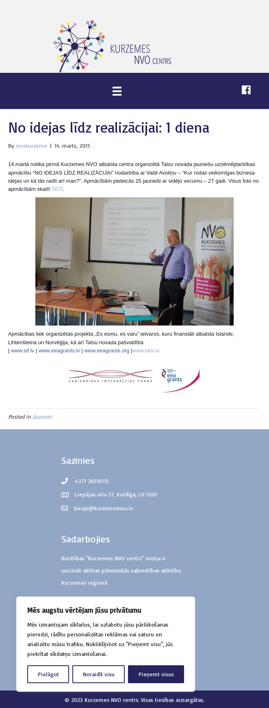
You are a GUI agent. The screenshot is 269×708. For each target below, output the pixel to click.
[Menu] (117, 91)
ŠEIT (56, 189)
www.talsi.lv (145, 350)
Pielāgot (48, 674)
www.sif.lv (22, 350)
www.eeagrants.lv (59, 350)
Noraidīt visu (99, 674)
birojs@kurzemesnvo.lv (103, 508)
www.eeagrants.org (106, 350)
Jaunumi (42, 416)
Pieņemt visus (156, 674)
